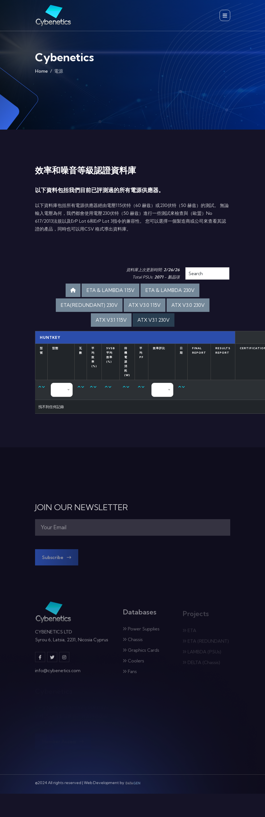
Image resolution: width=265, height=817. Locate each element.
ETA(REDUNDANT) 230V (89, 305)
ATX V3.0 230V (188, 305)
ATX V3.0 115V (144, 305)
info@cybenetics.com (57, 673)
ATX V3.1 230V (153, 320)
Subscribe (56, 560)
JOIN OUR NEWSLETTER (81, 507)
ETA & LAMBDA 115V (110, 290)
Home (41, 72)
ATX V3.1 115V (111, 320)
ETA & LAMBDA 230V (170, 290)
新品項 (173, 277)
